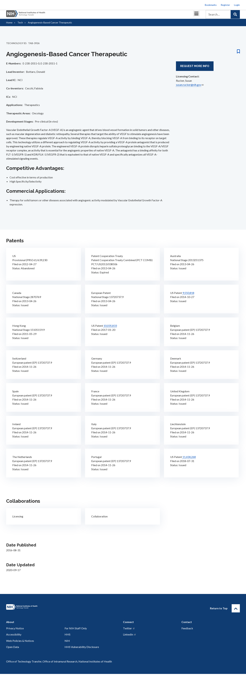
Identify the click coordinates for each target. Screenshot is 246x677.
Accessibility (13, 637)
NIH (67, 643)
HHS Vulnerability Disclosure (82, 650)
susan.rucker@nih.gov (190, 87)
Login (237, 4)
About (193, 15)
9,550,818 (188, 295)
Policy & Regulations (172, 15)
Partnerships (99, 15)
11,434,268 (189, 460)
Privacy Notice (15, 631)
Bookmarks (211, 4)
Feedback (187, 631)
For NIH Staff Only (76, 631)
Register (225, 4)
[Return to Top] (236, 611)
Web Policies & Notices (20, 643)
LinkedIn (129, 637)
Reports (133, 15)
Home (9, 25)
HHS (67, 637)
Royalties (118, 15)
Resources (149, 15)
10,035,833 (110, 328)
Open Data (12, 650)
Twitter (129, 631)
